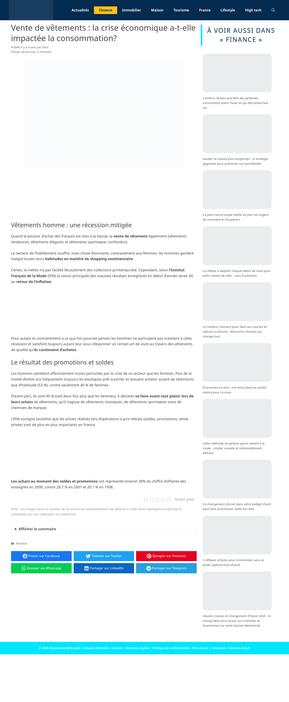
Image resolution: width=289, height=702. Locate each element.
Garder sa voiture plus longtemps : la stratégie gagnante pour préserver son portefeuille (235, 161)
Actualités (80, 10)
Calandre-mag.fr (239, 648)
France (205, 10)
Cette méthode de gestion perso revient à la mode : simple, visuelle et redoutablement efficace (234, 448)
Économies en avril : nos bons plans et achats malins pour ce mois (234, 389)
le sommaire (37, 528)
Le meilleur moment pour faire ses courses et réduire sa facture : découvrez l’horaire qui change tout (235, 331)
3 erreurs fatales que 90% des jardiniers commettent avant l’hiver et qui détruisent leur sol (236, 103)
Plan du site (200, 648)
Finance (105, 10)
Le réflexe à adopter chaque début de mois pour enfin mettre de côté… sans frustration (237, 273)
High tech (253, 10)
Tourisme (181, 10)
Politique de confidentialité (170, 648)
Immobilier (131, 10)
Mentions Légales (137, 648)
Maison (157, 10)
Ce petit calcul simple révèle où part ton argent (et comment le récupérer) (236, 217)
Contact (117, 648)
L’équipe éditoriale (96, 648)
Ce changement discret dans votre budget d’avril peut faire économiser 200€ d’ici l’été (237, 506)
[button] (273, 10)
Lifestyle (228, 10)
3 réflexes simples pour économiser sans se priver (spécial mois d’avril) (233, 562)
